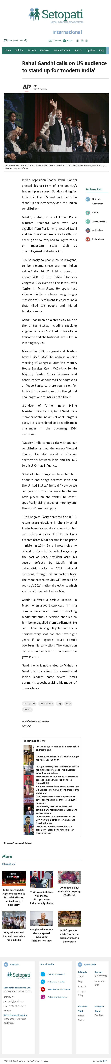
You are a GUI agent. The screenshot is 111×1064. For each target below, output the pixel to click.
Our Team (99, 1015)
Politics (19, 50)
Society (32, 50)
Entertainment (62, 50)
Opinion (90, 50)
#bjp (59, 703)
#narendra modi (46, 703)
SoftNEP (103, 1061)
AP (35, 86)
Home (80, 976)
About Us (82, 986)
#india (68, 703)
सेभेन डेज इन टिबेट (100, 983)
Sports (78, 50)
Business (44, 50)
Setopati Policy (82, 993)
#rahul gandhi (29, 703)
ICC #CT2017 (101, 976)
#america (27, 709)
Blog (101, 50)
